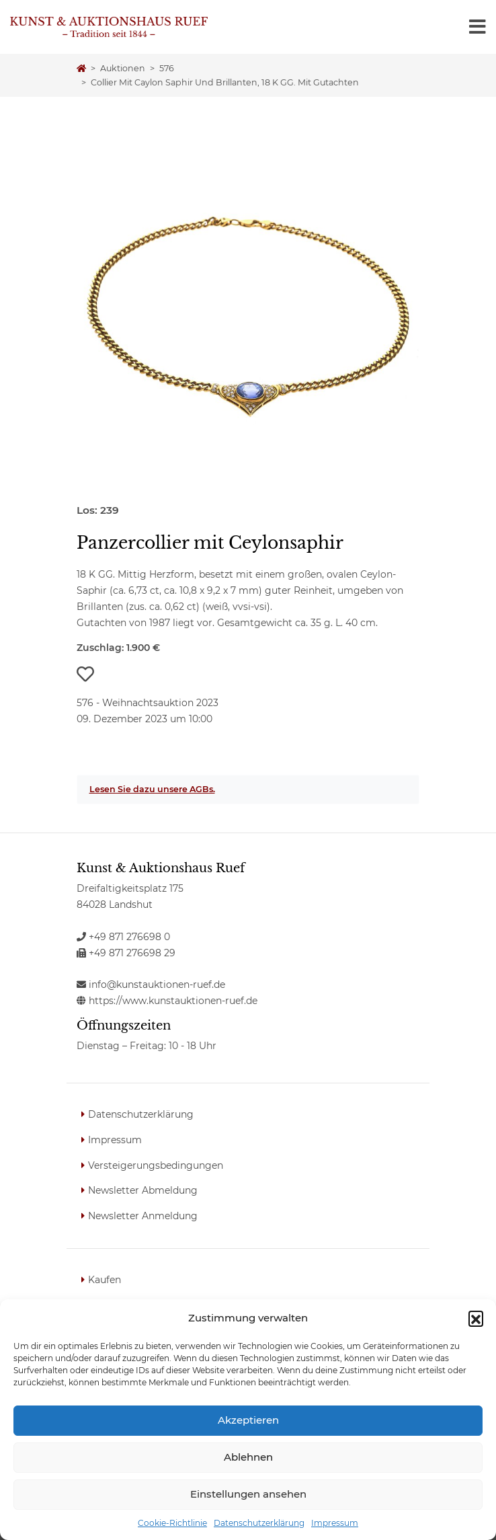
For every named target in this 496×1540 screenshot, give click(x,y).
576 (166, 68)
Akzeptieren (248, 1420)
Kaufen (104, 1280)
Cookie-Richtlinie (172, 1523)
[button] (476, 1318)
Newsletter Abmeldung (143, 1190)
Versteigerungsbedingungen (155, 1165)
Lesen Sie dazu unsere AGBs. (152, 789)
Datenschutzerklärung (259, 1523)
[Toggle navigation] (477, 26)
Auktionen (122, 68)
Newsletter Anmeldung (143, 1216)
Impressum (334, 1523)
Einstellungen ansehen (248, 1494)
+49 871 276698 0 (123, 937)
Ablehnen (248, 1457)
